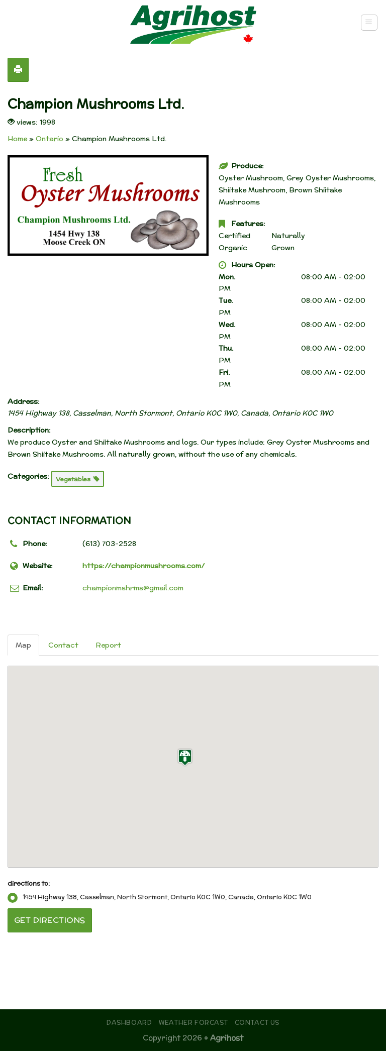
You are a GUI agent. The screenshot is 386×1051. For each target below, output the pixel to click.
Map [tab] (23, 645)
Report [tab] (108, 645)
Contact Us (257, 1022)
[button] (185, 757)
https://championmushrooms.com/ (143, 566)
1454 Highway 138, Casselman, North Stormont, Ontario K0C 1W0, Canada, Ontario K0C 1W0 (160, 897)
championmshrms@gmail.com (132, 588)
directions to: (29, 883)
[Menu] (369, 23)
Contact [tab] (63, 645)
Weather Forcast (193, 1022)
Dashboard (129, 1022)
